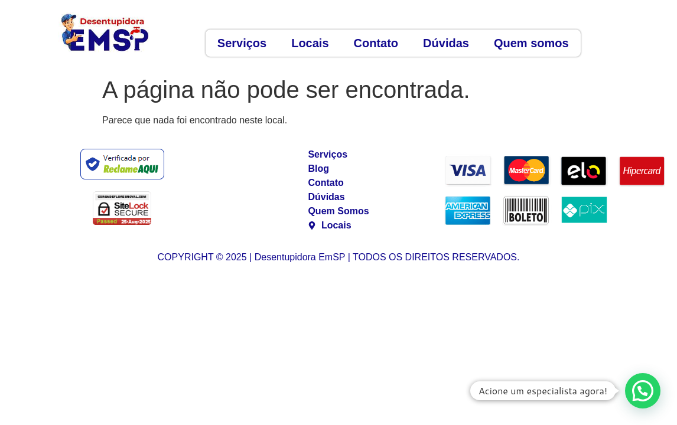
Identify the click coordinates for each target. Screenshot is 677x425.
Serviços (241, 43)
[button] (642, 390)
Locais (309, 43)
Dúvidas (446, 43)
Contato (376, 43)
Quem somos (531, 43)
